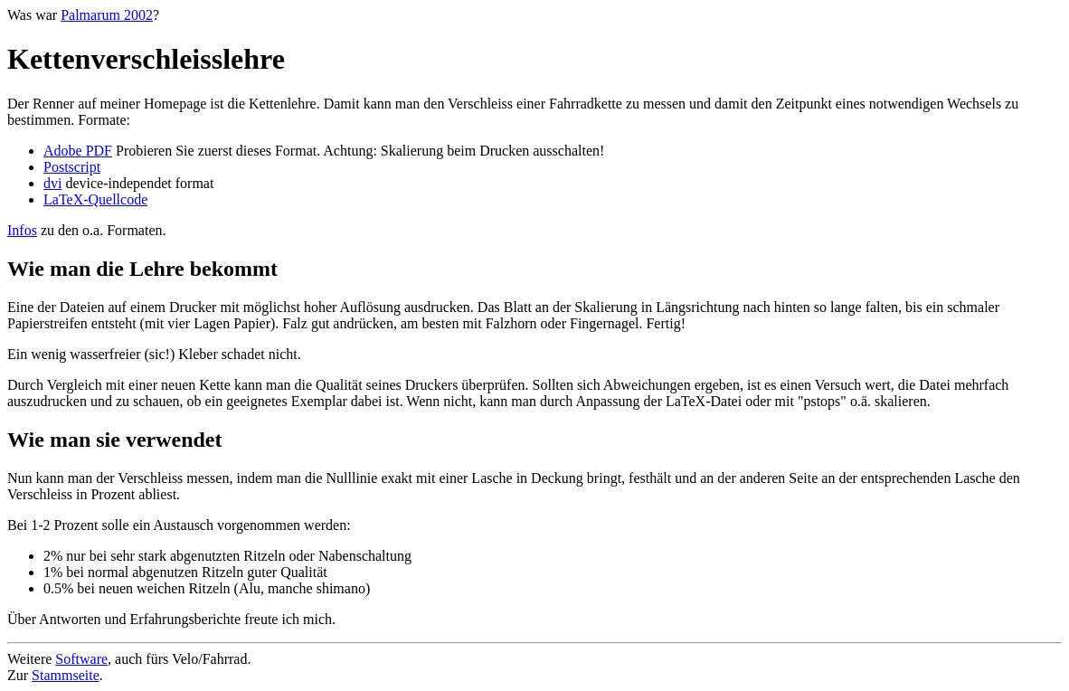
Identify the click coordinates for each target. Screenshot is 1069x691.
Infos (22, 230)
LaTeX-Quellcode (95, 199)
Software (81, 659)
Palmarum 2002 (107, 15)
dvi (52, 183)
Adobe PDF (77, 150)
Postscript (71, 167)
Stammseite (65, 675)
